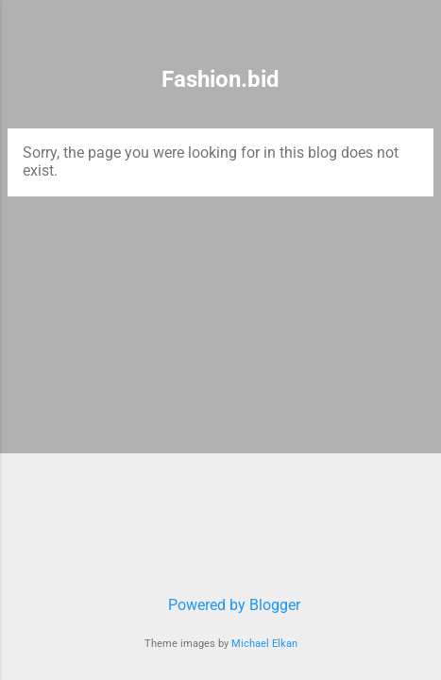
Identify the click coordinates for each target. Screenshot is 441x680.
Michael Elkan (264, 644)
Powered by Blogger (221, 605)
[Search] (414, 38)
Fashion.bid (220, 79)
